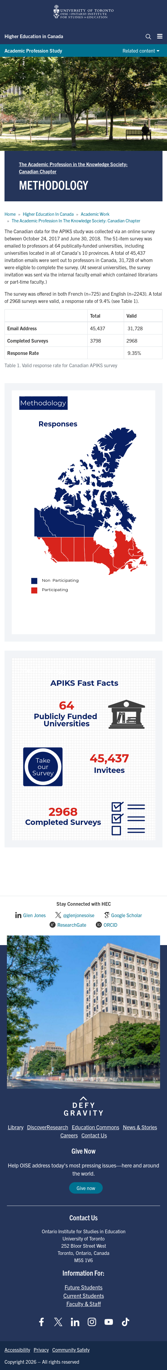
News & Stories (140, 1127)
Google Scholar (126, 915)
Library (15, 1127)
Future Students (83, 1287)
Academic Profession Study (33, 50)
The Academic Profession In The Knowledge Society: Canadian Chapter (76, 220)
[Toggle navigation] (146, 36)
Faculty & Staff (83, 1303)
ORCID (110, 925)
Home (10, 214)
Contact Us (94, 1135)
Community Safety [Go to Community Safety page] (71, 1350)
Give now (86, 1188)
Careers (69, 1135)
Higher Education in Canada (34, 36)
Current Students (83, 1295)
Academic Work (95, 214)
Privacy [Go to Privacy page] (41, 1350)
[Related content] (140, 50)
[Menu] (157, 36)
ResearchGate (71, 925)
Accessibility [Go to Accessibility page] (17, 1350)
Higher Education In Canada (48, 214)
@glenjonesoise (78, 915)
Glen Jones (34, 915)
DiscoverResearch (47, 1127)
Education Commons (95, 1127)
